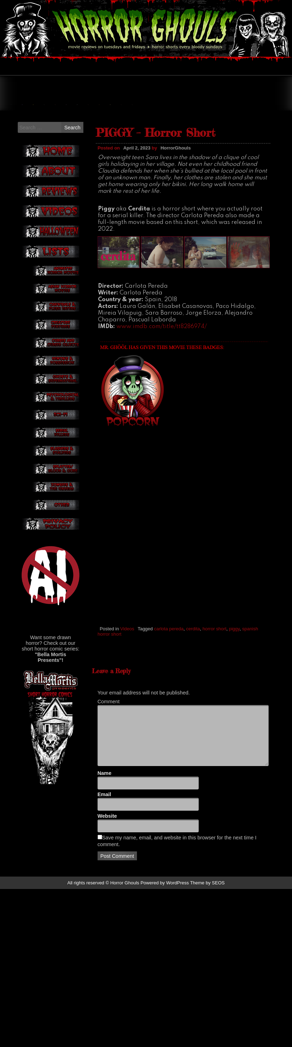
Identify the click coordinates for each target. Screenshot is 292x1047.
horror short (214, 700)
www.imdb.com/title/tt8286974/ (161, 398)
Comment (109, 860)
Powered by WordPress (165, 1040)
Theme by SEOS (207, 1040)
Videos (127, 700)
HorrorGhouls (175, 219)
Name (104, 931)
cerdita (193, 700)
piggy (234, 700)
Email (104, 953)
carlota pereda (168, 700)
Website (107, 974)
